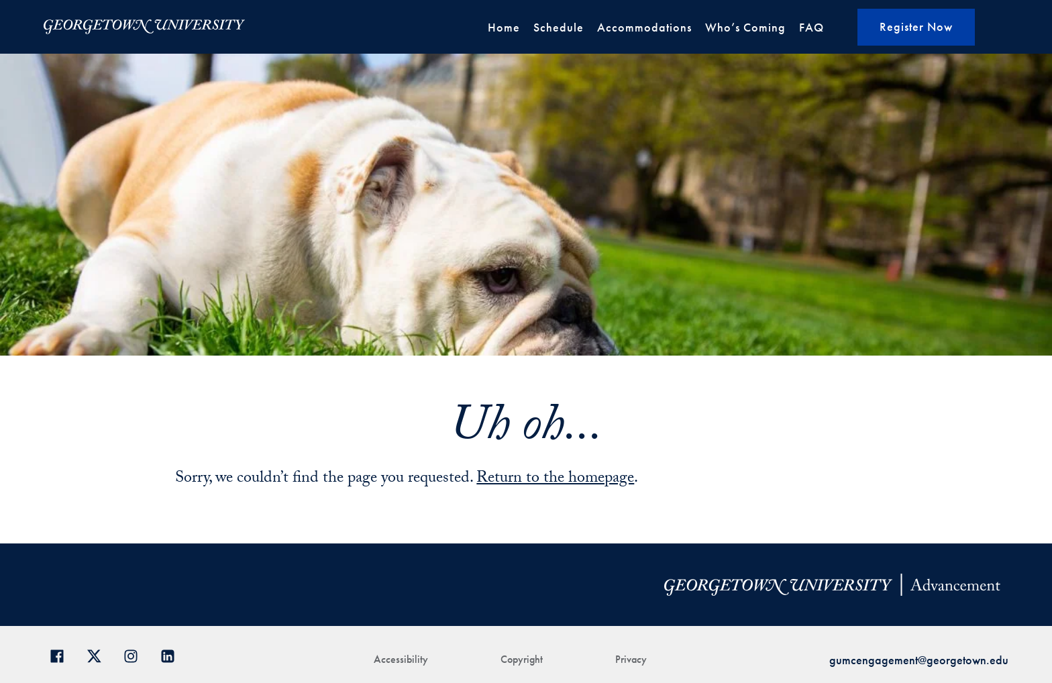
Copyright (522, 659)
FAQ (811, 27)
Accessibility (401, 659)
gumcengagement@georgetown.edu (918, 660)
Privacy (631, 659)
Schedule (558, 27)
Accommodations (644, 27)
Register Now (916, 26)
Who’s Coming (745, 27)
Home (504, 27)
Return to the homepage (555, 479)
